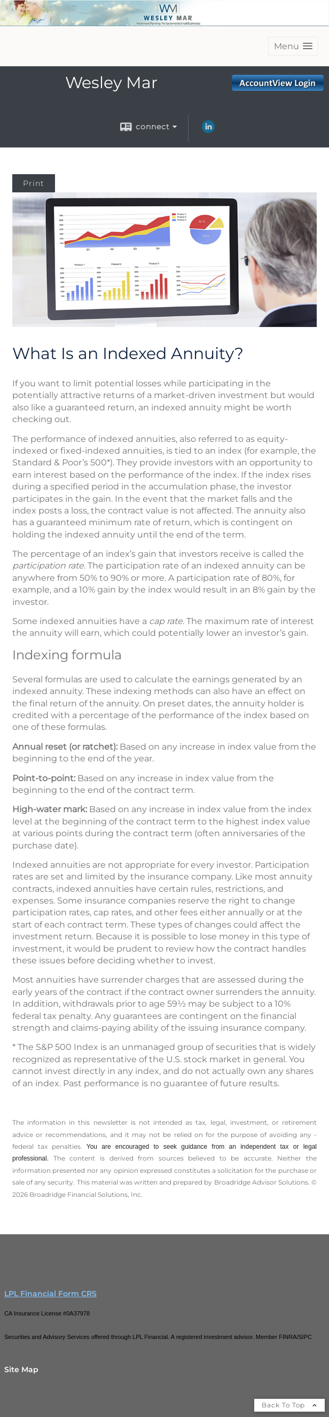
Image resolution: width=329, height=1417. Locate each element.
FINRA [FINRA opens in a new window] (287, 1337)
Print (33, 183)
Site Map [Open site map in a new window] (21, 1369)
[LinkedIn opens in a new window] (208, 130)
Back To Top (289, 1405)
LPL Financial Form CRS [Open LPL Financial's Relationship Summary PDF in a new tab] (50, 1293)
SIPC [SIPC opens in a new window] (305, 1337)
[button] (293, 46)
